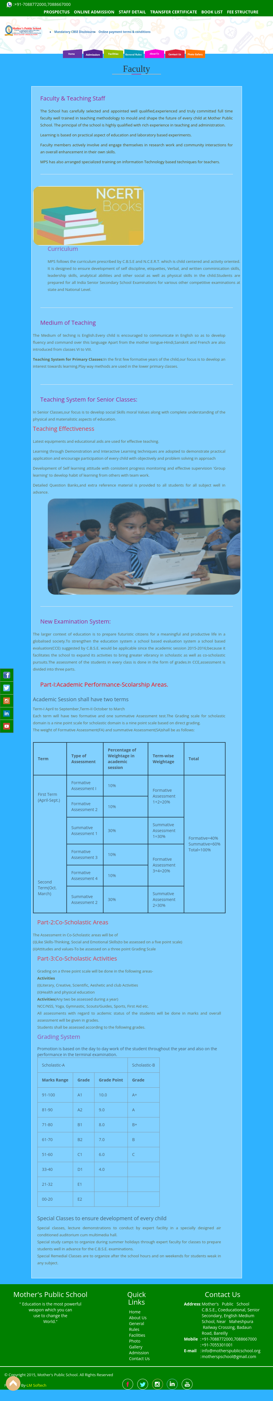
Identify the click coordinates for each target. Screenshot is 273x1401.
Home (135, 1312)
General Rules (136, 1326)
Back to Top (13, 1383)
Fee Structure (242, 12)
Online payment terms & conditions (125, 21)
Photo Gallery (135, 1344)
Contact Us (139, 1358)
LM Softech (36, 1385)
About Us (138, 1317)
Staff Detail (132, 12)
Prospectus (57, 12)
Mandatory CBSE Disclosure (74, 21)
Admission (139, 1352)
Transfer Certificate (173, 12)
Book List (212, 12)
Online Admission (94, 12)
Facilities (137, 1335)
